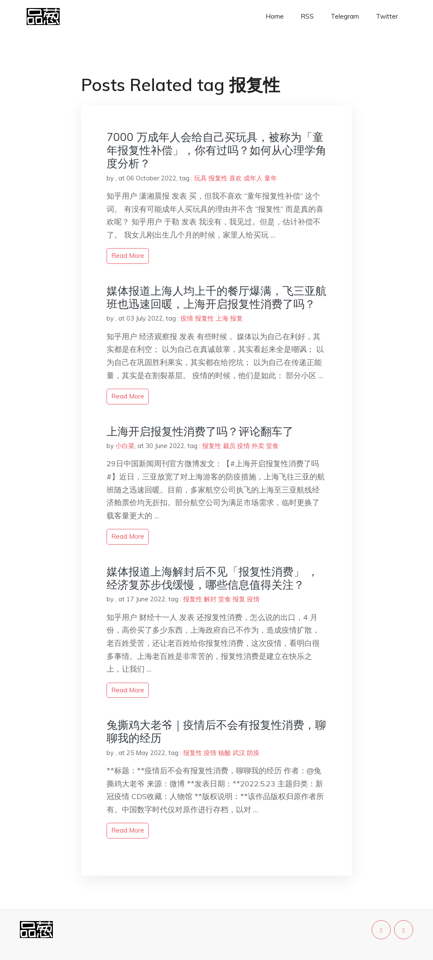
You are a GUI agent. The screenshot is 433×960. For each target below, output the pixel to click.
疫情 (187, 318)
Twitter (387, 16)
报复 (236, 318)
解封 (210, 599)
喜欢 (235, 178)
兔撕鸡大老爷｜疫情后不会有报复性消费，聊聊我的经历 (216, 731)
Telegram (345, 16)
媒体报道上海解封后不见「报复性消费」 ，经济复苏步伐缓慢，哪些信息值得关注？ (212, 578)
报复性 (217, 178)
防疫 (253, 753)
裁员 (229, 446)
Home (275, 16)
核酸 (224, 753)
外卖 (258, 446)
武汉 (239, 753)
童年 (270, 178)
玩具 (200, 178)
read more (127, 256)
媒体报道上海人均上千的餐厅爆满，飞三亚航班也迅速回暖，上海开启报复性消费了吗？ (216, 297)
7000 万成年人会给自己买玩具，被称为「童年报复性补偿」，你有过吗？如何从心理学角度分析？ (216, 150)
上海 (222, 318)
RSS (307, 16)
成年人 (253, 178)
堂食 (272, 446)
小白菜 (124, 446)
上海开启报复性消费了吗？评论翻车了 (200, 431)
